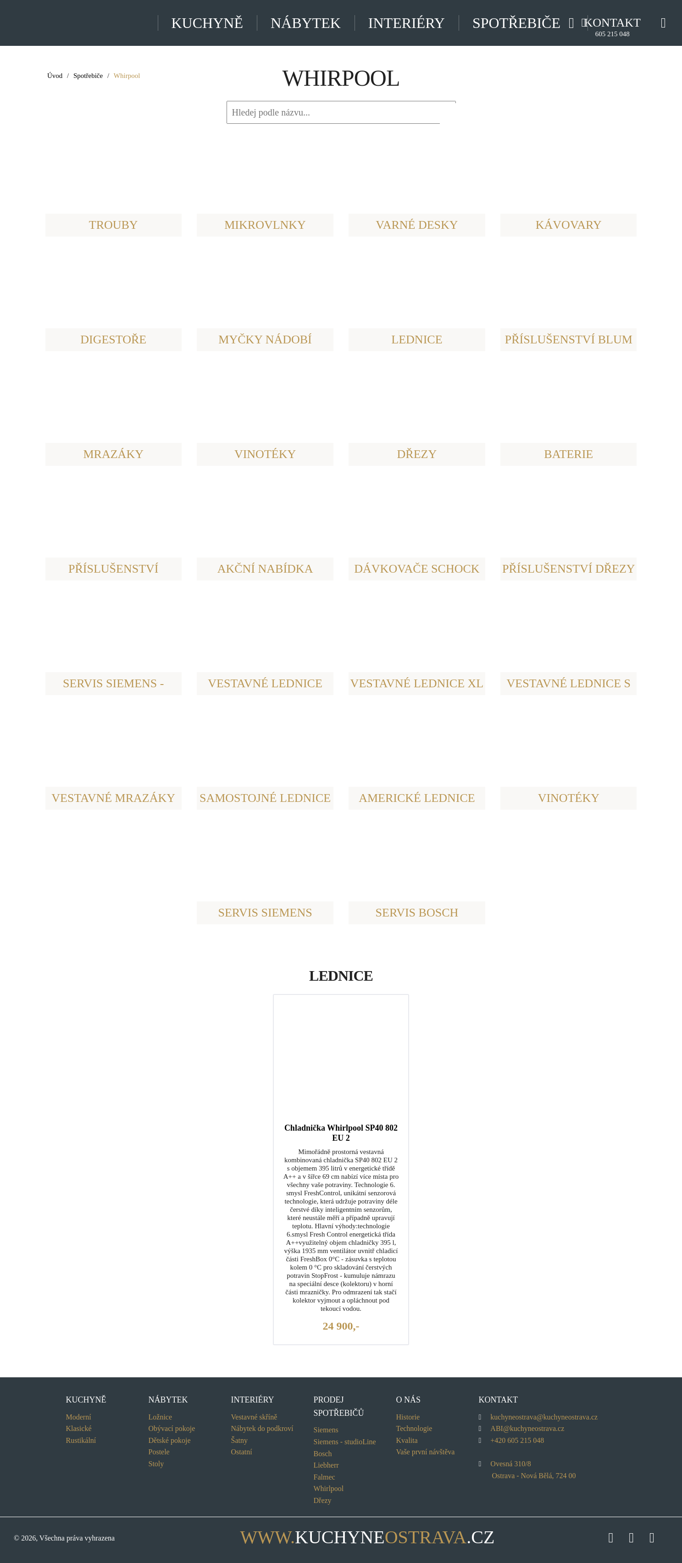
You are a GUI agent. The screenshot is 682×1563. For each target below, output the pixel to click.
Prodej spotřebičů (339, 1406)
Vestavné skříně (254, 1417)
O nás (408, 1399)
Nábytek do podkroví (262, 1428)
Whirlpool (329, 1488)
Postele (159, 1452)
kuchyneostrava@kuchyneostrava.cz (544, 1417)
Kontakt (612, 27)
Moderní (78, 1417)
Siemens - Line (345, 1442)
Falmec (324, 1477)
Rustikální (81, 1440)
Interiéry (406, 23)
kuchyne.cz (341, 1537)
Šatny (239, 1440)
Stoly (156, 1464)
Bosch (323, 1454)
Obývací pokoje (172, 1428)
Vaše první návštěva (425, 1452)
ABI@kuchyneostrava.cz (527, 1428)
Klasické (79, 1428)
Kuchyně (207, 23)
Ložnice (160, 1417)
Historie (408, 1417)
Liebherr (326, 1465)
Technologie (414, 1428)
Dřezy (323, 1500)
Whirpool (127, 75)
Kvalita (407, 1440)
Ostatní (241, 1452)
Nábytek (306, 23)
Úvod (54, 75)
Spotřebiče (88, 75)
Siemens (326, 1430)
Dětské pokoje (170, 1440)
